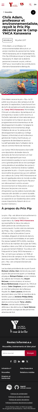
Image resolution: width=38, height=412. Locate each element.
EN (35, 5)
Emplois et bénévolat (6, 377)
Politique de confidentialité (19, 394)
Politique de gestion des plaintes (19, 399)
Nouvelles (7, 12)
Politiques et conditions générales (19, 397)
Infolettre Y (6, 368)
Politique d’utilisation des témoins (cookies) (19, 402)
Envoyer (30, 353)
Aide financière (26, 368)
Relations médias (27, 372)
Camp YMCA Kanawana (14, 110)
